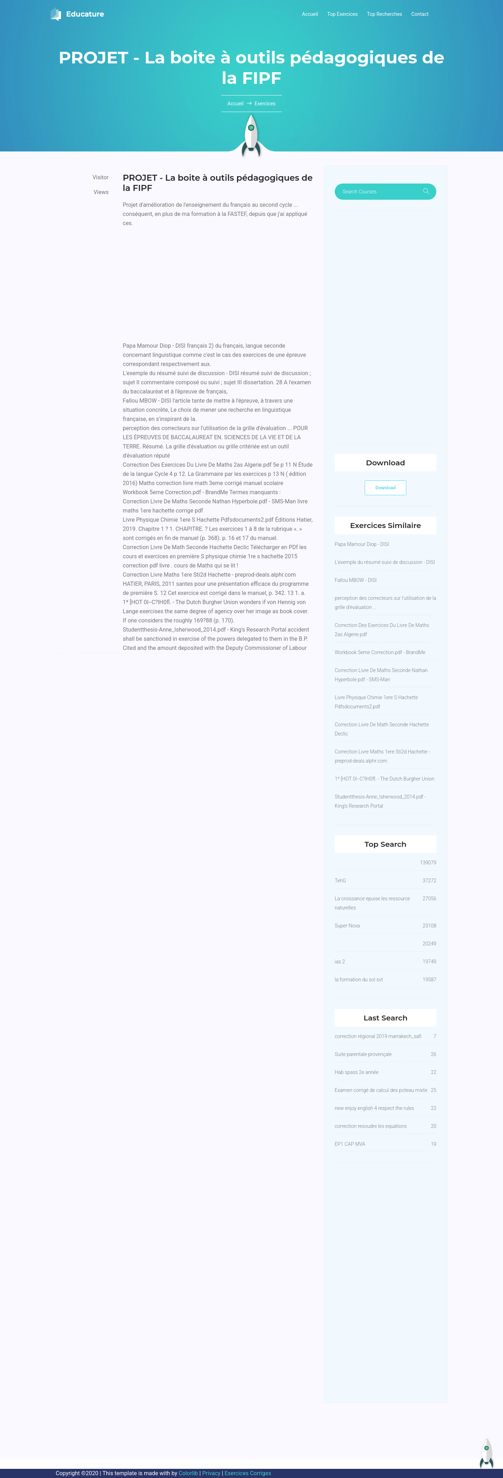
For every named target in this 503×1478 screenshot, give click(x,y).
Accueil (310, 14)
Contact (420, 14)
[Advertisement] (218, 283)
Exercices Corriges (248, 1473)
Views (101, 192)
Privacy (211, 1473)
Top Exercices (342, 14)
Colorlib (188, 1473)
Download (386, 487)
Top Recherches (384, 14)
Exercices (265, 103)
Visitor (100, 177)
